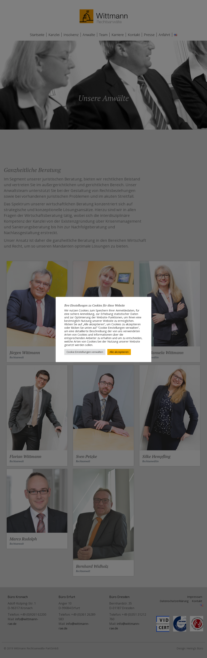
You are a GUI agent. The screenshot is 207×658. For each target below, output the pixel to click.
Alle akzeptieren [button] (119, 352)
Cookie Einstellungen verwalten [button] (85, 352)
